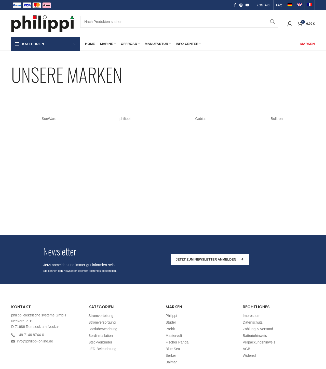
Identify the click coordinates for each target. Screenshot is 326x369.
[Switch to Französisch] (309, 5)
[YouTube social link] (247, 5)
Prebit (170, 329)
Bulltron (277, 119)
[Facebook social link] (235, 5)
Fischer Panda (177, 342)
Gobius (200, 119)
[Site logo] (43, 23)
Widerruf (249, 355)
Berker (171, 355)
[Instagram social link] (241, 5)
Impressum (251, 316)
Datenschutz (253, 322)
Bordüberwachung (102, 329)
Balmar (171, 362)
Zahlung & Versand (258, 329)
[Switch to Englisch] (299, 5)
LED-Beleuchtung (102, 349)
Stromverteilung (100, 316)
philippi (125, 119)
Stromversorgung (102, 322)
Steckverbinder (100, 342)
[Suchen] (179, 22)
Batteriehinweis (255, 336)
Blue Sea (173, 349)
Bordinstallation (100, 336)
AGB (246, 349)
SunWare (49, 119)
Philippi (171, 316)
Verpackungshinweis (259, 342)
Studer (171, 322)
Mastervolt (174, 336)
